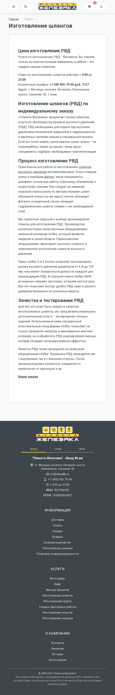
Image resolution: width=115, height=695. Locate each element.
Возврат (57, 537)
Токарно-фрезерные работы (57, 607)
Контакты (57, 643)
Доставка (57, 519)
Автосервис (57, 578)
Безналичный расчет (57, 542)
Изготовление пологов (57, 612)
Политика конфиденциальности (58, 554)
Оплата (57, 525)
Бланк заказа (28, 376)
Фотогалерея (57, 660)
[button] (25, 6)
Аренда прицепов (57, 590)
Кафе (57, 584)
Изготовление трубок (57, 601)
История (57, 654)
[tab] (33, 449)
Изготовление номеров (57, 618)
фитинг (49, 177)
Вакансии (57, 648)
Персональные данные (57, 548)
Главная (14, 19)
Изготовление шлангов (57, 595)
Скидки (58, 531)
